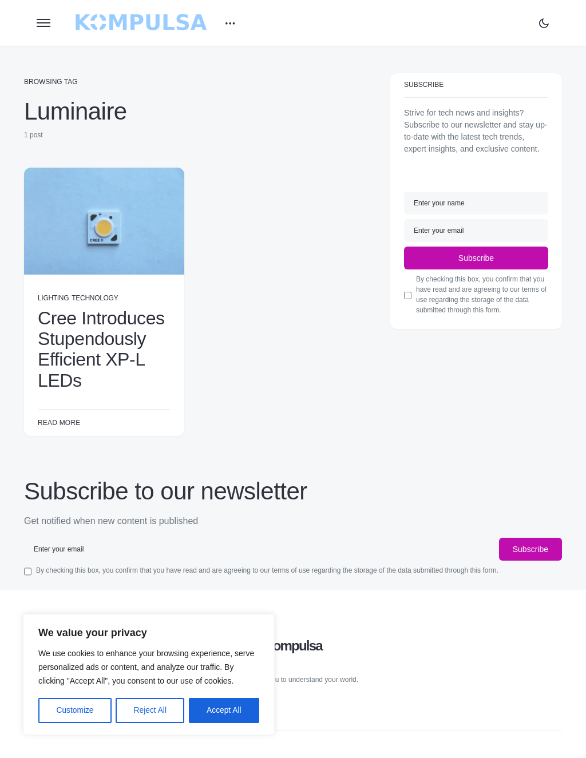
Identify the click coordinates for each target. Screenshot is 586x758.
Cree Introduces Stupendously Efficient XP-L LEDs (101, 349)
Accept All (224, 710)
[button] (43, 23)
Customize (75, 710)
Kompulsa (293, 645)
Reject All (150, 710)
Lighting (53, 298)
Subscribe (476, 258)
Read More (59, 423)
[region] (149, 675)
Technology (95, 298)
